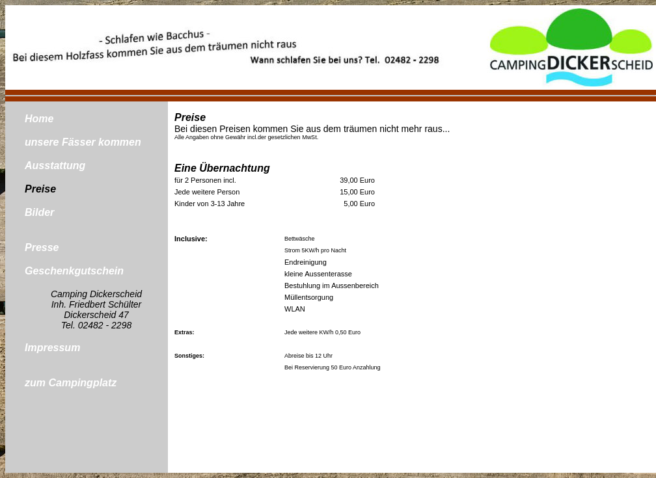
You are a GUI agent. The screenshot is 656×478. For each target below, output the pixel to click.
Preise (40, 188)
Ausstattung (55, 165)
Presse (42, 247)
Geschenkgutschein (74, 270)
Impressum (52, 347)
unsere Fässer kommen (83, 142)
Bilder (39, 212)
